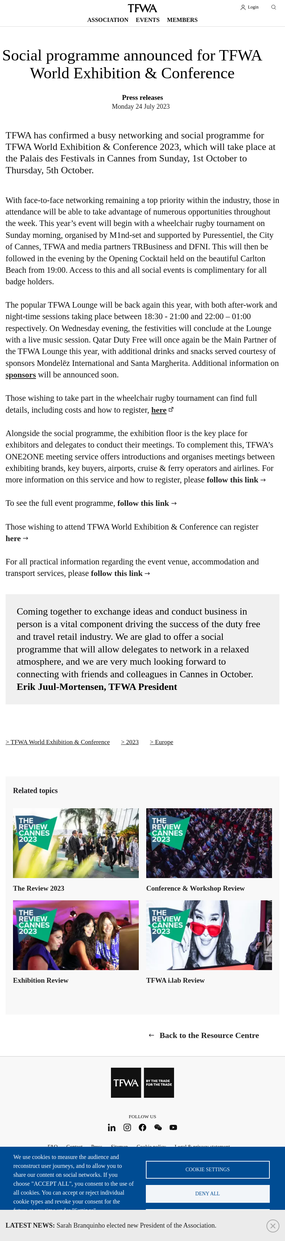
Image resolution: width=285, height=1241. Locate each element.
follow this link (232, 479)
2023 (132, 742)
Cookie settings (208, 1169)
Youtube (173, 1127)
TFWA (142, 8)
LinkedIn (112, 1127)
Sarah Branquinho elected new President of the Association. (111, 1225)
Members (182, 20)
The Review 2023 (38, 888)
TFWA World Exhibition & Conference (60, 742)
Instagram (127, 1127)
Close (272, 1225)
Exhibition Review (40, 980)
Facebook (142, 1127)
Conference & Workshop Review (195, 888)
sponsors (21, 374)
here (159, 410)
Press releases (142, 97)
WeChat (158, 1127)
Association (107, 20)
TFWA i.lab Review (175, 980)
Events (148, 20)
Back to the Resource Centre (209, 1035)
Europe (164, 742)
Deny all (207, 1193)
